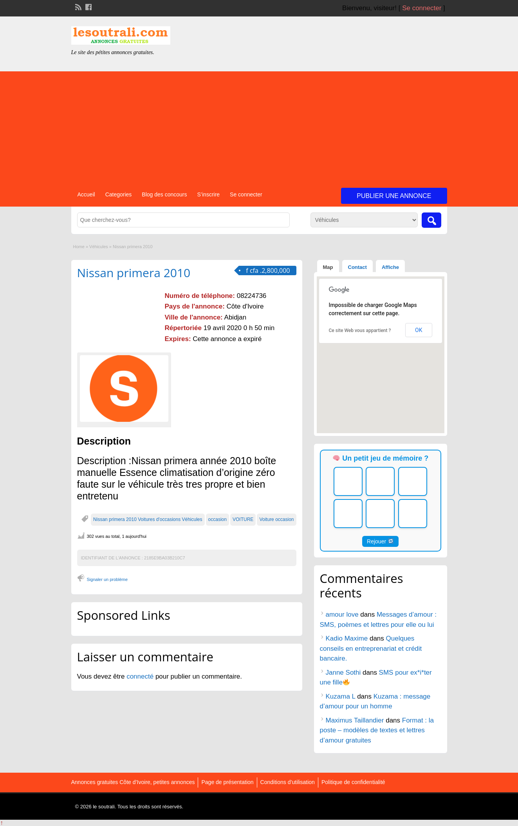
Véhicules (98, 246)
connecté (140, 676)
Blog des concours (164, 194)
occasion (217, 519)
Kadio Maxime (347, 638)
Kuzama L (341, 696)
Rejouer (380, 541)
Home (79, 246)
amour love (342, 614)
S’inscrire (208, 194)
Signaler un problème (107, 579)
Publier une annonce (394, 195)
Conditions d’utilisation (287, 782)
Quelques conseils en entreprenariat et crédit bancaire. (371, 648)
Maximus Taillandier (355, 720)
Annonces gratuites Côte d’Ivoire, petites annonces (133, 782)
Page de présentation (227, 782)
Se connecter (421, 8)
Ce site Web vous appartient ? (360, 330)
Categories (118, 194)
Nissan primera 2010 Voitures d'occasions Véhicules (147, 519)
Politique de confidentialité (353, 782)
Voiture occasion (276, 519)
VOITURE (243, 519)
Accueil (86, 194)
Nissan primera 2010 (134, 273)
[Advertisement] (259, 126)
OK (418, 330)
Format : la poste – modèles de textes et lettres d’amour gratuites (377, 730)
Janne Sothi (343, 672)
